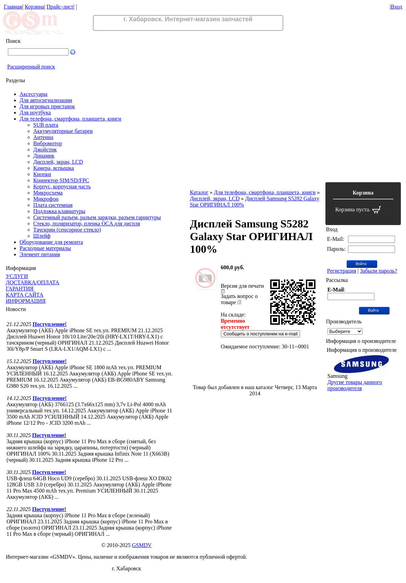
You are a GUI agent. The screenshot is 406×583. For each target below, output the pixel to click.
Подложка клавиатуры (59, 211)
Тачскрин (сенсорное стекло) (67, 230)
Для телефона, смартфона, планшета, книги (70, 119)
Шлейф (41, 236)
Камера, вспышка (53, 168)
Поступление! (50, 324)
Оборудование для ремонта (51, 242)
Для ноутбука (35, 112)
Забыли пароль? (378, 271)
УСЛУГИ (17, 276)
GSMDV (142, 545)
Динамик (44, 156)
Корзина (34, 7)
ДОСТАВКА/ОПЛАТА (32, 282)
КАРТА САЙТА (24, 295)
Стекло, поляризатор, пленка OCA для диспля (86, 223)
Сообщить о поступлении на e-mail (261, 333)
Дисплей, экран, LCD (58, 162)
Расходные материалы (45, 248)
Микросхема (48, 193)
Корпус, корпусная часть (62, 186)
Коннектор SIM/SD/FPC (61, 180)
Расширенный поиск (31, 67)
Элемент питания (40, 254)
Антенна (43, 137)
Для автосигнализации (46, 100)
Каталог (199, 192)
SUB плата (45, 125)
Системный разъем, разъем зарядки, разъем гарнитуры (97, 217)
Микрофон (46, 199)
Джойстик (45, 149)
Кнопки (42, 174)
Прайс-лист (60, 7)
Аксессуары (33, 94)
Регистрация (341, 271)
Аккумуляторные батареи (63, 131)
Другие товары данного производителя (354, 385)
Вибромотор (47, 143)
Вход (396, 7)
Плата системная (53, 205)
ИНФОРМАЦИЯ (26, 301)
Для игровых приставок (47, 106)
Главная (13, 7)
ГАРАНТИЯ (20, 289)
